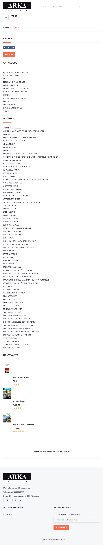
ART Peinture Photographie (15, 72)
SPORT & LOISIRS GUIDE (12, 108)
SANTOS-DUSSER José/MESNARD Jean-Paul (21, 331)
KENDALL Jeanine (10, 208)
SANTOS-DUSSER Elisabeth (14, 315)
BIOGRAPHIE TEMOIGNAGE (14, 82)
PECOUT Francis (10, 296)
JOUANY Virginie (10, 205)
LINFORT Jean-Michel (12, 231)
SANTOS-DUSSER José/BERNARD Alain (19, 322)
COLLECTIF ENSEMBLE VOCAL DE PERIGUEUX (21, 153)
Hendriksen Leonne (11, 192)
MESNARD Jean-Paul (12, 267)
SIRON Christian (10, 338)
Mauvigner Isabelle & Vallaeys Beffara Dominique (26, 280)
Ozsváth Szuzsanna (12, 289)
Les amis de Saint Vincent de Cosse (18, 247)
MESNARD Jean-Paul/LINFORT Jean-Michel (21, 273)
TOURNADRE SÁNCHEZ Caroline (16, 344)
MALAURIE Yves (9, 250)
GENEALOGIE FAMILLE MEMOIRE (16, 91)
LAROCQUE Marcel (11, 215)
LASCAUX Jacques (11, 218)
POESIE (6, 101)
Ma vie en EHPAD (21, 377)
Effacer (9, 54)
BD (4, 78)
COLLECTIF (10, 47)
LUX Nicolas (8, 238)
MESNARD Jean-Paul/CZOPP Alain (17, 270)
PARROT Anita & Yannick (14, 293)
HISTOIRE (6, 95)
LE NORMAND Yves (11, 225)
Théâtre (6, 111)
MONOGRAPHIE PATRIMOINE (15, 98)
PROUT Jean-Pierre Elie (13, 302)
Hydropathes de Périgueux (15, 195)
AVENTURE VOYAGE (11, 75)
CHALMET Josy (9, 144)
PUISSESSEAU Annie (11, 305)
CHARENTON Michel (11, 147)
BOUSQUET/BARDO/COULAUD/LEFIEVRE (19, 137)
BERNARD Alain (9, 134)
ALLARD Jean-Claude (12, 128)
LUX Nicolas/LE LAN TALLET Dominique (19, 241)
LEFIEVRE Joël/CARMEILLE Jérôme (17, 228)
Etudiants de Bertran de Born (16, 166)
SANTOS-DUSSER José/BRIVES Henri (18, 325)
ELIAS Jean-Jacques (11, 163)
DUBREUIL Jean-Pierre (12, 160)
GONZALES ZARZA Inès (12, 183)
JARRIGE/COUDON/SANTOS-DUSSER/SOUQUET (22, 202)
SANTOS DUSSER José (12, 312)
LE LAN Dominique (11, 221)
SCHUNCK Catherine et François (17, 335)
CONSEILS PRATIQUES (11, 85)
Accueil (6, 27)
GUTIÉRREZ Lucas (10, 186)
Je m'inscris (61, 527)
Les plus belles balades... (24, 424)
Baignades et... (20, 401)
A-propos (7, 514)
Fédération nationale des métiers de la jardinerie (25, 179)
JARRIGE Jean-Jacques (12, 199)
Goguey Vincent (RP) (12, 189)
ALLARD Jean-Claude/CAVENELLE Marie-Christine (24, 131)
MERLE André (9, 263)
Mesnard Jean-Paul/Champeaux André (20, 283)
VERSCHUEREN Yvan (11, 348)
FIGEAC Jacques (10, 173)
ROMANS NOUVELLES (11, 104)
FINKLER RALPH (9, 176)
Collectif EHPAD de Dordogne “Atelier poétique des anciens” (30, 157)
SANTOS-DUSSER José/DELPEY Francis (19, 328)
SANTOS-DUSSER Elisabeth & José (17, 318)
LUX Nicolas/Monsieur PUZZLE (16, 244)
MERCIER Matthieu (11, 260)
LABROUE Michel (10, 212)
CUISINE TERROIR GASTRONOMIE (16, 88)
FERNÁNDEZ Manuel (11, 170)
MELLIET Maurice (10, 257)
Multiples (7, 286)
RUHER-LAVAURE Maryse (13, 309)
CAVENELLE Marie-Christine (15, 140)
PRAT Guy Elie (9, 299)
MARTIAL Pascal (10, 254)
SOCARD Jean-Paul (11, 341)
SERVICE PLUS (59, 539)
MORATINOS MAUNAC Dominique (17, 276)
